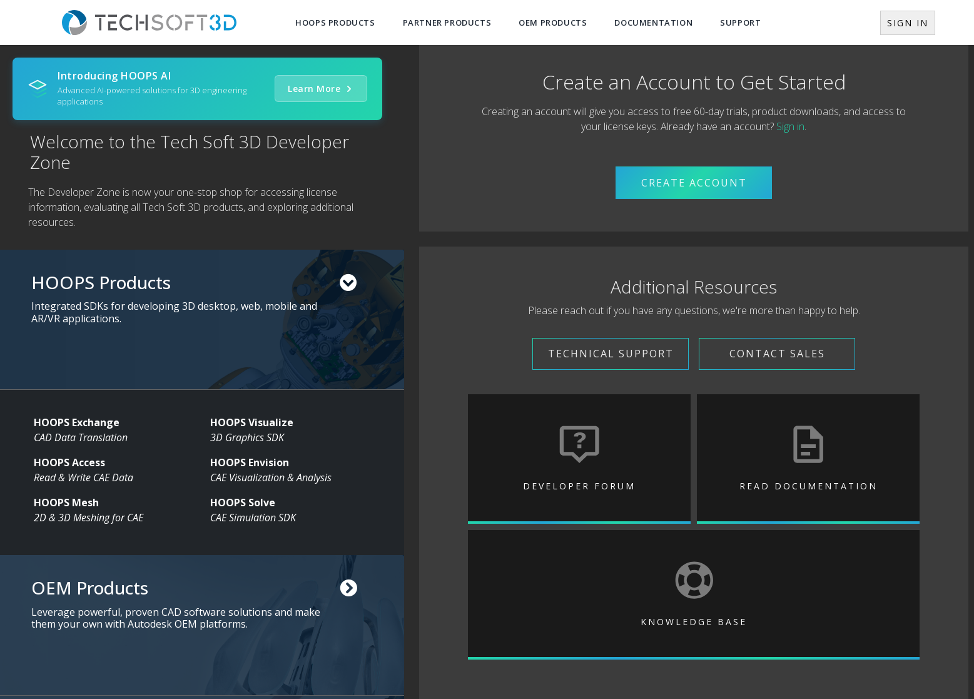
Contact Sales (777, 353)
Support (740, 22)
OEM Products (553, 22)
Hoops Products (335, 22)
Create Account (694, 183)
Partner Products (447, 22)
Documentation (653, 22)
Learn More (321, 88)
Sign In (907, 23)
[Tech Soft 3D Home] (149, 22)
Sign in (790, 126)
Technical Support (611, 353)
